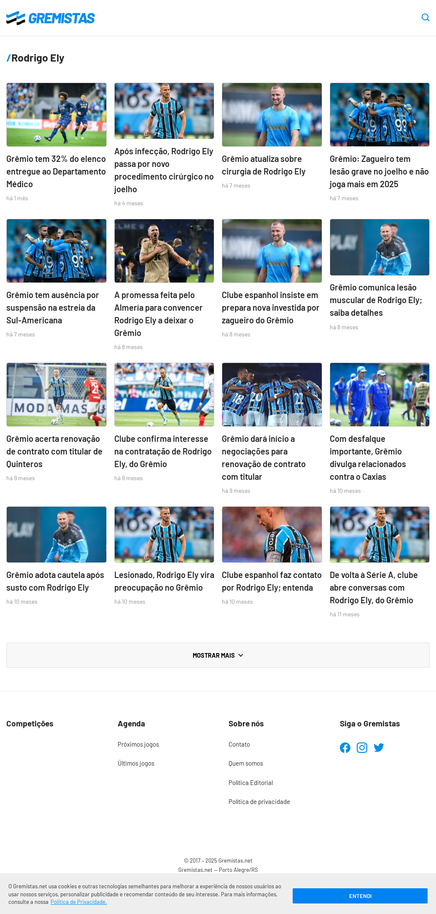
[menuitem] (163, 744)
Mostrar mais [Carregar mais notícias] (218, 655)
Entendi (360, 895)
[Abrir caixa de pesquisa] (426, 18)
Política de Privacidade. (79, 901)
